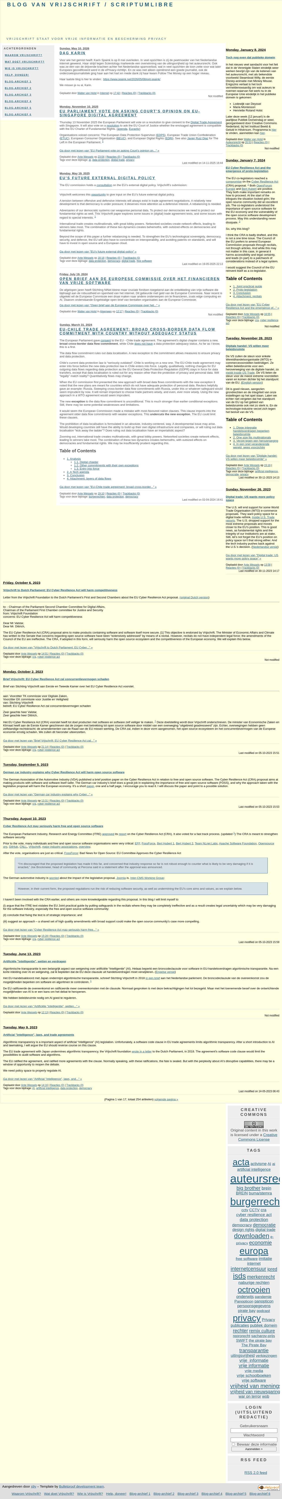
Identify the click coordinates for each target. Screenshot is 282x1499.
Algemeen (106, 311)
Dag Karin (73, 53)
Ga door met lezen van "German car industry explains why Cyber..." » (48, 794)
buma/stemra (260, 1193)
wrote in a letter (142, 1051)
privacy (130, 159)
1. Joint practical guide (247, 286)
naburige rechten (253, 1282)
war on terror (250, 1396)
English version (252, 382)
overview (84, 846)
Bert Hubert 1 (165, 843)
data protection (101, 159)
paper (90, 786)
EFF (137, 843)
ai (90, 159)
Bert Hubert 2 (184, 843)
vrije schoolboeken (254, 1375)
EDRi (169, 138)
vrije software (254, 1380)
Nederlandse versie (265, 547)
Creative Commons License (257, 1137)
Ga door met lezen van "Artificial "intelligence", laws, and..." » (42, 1079)
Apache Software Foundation (238, 843)
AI (33, 1088)
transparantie (254, 1350)
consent (106, 340)
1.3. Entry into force (86, 468)
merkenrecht (261, 1277)
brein (266, 1188)
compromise (234, 181)
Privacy (268, 1319)
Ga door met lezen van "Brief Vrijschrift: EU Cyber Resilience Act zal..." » (50, 740)
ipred (272, 1269)
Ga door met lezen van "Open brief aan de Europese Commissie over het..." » (110, 305)
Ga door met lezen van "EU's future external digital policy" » (98, 251)
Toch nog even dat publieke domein (250, 57)
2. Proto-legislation (245, 289)
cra (257, 320)
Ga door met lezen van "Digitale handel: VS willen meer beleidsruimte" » (251, 457)
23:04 (101, 156)
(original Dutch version (194, 597)
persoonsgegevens (254, 1306)
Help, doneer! (17, 75)
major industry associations (59, 846)
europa (254, 1251)
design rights (243, 1229)
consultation (104, 185)
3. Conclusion (75, 475)
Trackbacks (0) (146, 93)
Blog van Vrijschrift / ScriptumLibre (90, 4)
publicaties (240, 1325)
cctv (245, 1210)
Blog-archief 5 (18, 108)
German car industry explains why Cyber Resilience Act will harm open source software (64, 772)
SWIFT (242, 1340)
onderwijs (245, 1296)
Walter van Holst (87, 93)
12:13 (44, 1012)
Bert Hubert (249, 188)
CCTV (254, 1210)
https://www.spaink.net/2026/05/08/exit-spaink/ (131, 79)
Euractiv (134, 128)
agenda (122, 128)
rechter (240, 1330)
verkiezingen (266, 1355)
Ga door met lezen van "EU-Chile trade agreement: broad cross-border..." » (108, 487)
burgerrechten (97, 496)
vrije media (254, 1371)
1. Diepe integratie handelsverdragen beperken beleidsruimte (251, 431)
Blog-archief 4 (18, 101)
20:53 (248, 142)
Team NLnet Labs (206, 843)
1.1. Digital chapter (86, 462)
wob (265, 1396)
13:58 (267, 564)
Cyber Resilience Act (264, 181)
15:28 (44, 936)
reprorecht (241, 1336)
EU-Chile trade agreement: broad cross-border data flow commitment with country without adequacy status (138, 331)
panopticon (264, 1301)
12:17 (119, 311)
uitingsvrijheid (243, 1355)
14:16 (44, 1085)
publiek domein (263, 1325)
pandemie (263, 1296)
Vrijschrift (35, 846)
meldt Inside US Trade (240, 372)
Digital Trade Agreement (206, 122)
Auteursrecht (233, 142)
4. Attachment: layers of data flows (89, 478)
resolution (113, 125)
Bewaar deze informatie (257, 1444)
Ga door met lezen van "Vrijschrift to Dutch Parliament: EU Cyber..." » (48, 647)
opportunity (98, 194)
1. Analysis (74, 458)
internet (254, 1263)
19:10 (101, 493)
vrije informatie (253, 1360)
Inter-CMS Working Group (147, 878)
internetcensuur (248, 1269)
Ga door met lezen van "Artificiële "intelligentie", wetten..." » (41, 1006)
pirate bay (246, 1310)
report (122, 834)
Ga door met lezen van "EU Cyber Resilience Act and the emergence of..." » (252, 306)
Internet (104, 93)
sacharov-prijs (263, 1336)
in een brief (153, 978)
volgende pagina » (166, 1099)
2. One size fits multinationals (252, 437)
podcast (263, 1311)
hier (274, 129)
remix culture (262, 1330)
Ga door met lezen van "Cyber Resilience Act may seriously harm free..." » (51, 929)
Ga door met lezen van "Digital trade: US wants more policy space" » (252, 557)
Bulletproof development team (81, 1486)
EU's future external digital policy (108, 178)
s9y (33, 1486)
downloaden (251, 1235)
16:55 (267, 314)
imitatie (265, 1258)
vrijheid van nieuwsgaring (255, 1391)
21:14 (44, 746)
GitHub (13, 846)
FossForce (149, 843)
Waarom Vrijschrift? (23, 55)
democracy (114, 261)
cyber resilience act (48, 656)
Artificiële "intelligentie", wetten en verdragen (34, 961)
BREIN (242, 1193)
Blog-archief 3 (18, 94)
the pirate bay (260, 1340)
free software (144, 261)
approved (108, 834)
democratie (232, 474)
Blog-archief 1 (18, 81)
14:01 (44, 653)
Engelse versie (165, 972)
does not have (143, 343)
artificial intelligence (266, 471)
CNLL (23, 846)
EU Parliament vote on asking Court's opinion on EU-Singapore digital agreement (130, 113)
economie (260, 1243)
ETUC (64, 138)
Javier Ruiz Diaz (197, 138)
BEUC (121, 138)
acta (241, 1162)
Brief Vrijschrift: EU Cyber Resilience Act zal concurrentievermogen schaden (56, 679)
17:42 (116, 93)
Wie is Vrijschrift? (22, 68)
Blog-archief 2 (18, 88)
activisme (259, 1164)
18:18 (101, 257)
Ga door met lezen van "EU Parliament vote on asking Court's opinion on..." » (109, 150)
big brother (248, 1188)
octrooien (254, 1289)
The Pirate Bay (253, 1345)
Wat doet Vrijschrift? (25, 61)
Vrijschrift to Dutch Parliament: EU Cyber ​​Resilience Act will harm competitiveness (60, 590)
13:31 (44, 800)
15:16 (267, 465)
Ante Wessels (85, 156)
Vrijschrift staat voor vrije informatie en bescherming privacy (86, 38)
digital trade (118, 159)
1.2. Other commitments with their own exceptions (106, 465)
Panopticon (243, 1301)
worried (54, 878)
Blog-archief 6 (18, 114)
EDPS (161, 135)
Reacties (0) (129, 93)
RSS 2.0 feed (255, 1472)
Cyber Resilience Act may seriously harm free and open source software (53, 826)
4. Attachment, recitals (247, 296)
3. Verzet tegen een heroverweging (255, 440)
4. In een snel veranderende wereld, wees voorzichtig (251, 445)
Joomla (121, 878)
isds (239, 1276)
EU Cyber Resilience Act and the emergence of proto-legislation (248, 169)
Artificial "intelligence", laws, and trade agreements (38, 1034)
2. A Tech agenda (78, 472)
